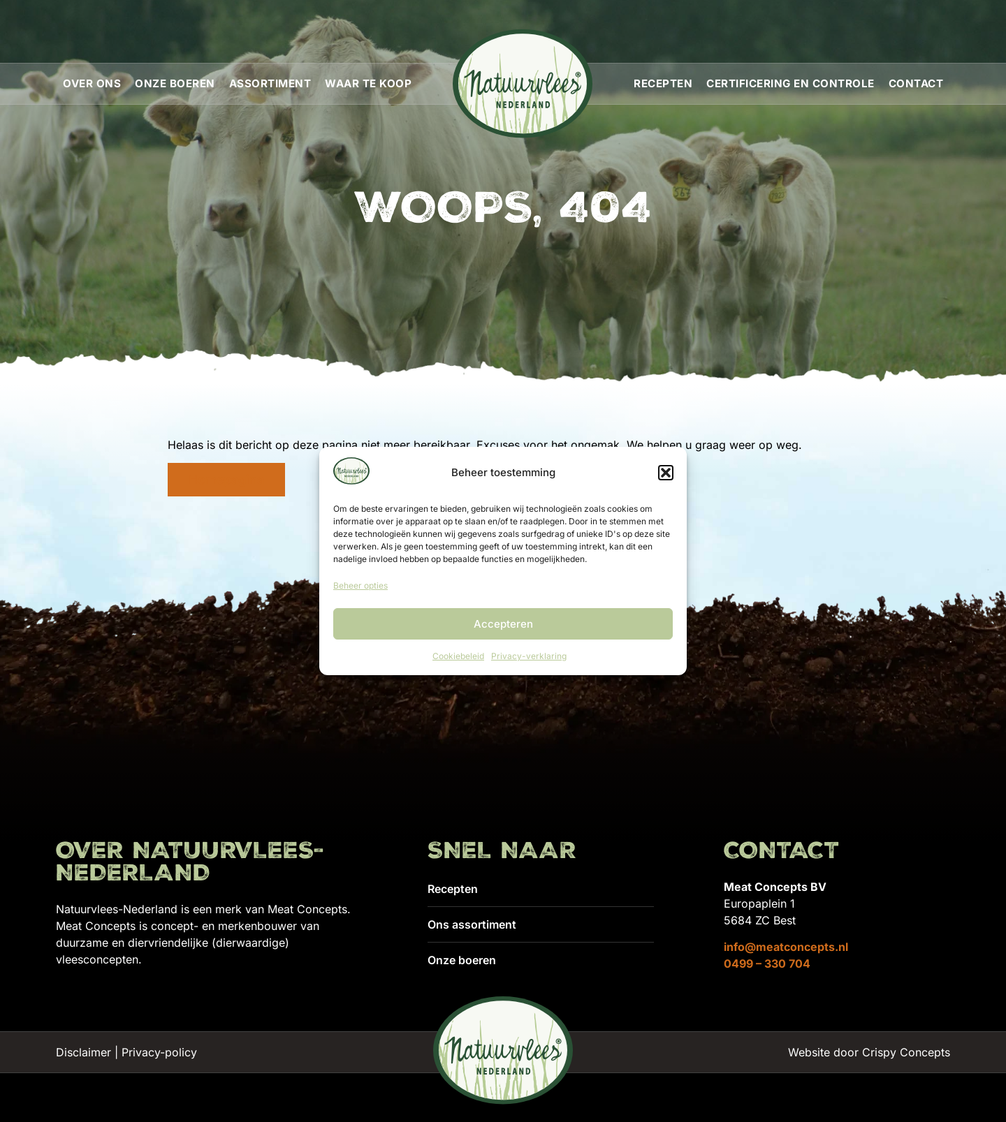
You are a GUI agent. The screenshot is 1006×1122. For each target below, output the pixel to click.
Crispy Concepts (906, 1052)
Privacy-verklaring (529, 656)
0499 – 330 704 (767, 963)
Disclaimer (83, 1052)
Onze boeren (175, 83)
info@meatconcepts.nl (786, 947)
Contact (916, 83)
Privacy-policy (159, 1052)
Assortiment (270, 83)
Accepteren (503, 623)
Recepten (663, 83)
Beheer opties (360, 585)
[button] (666, 473)
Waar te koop (368, 83)
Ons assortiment (472, 924)
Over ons (92, 83)
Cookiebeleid (458, 656)
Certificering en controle (790, 83)
